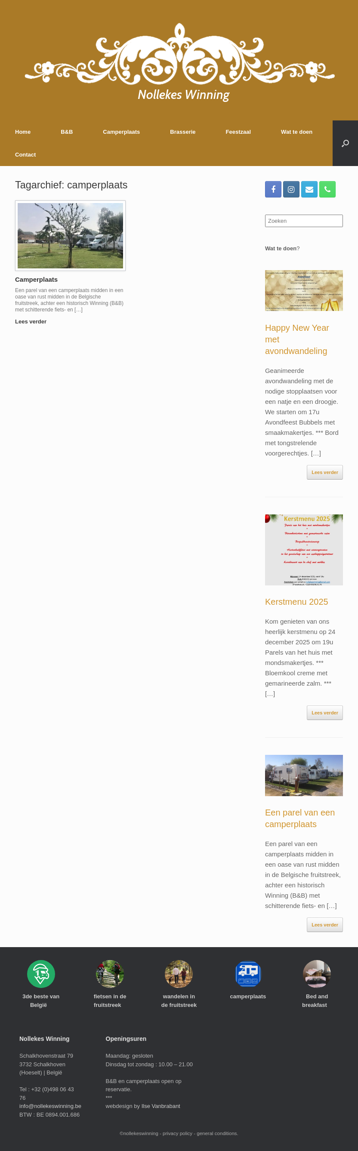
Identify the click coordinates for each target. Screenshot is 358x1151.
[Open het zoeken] (345, 143)
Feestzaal (238, 132)
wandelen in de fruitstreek (179, 1004)
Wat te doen (296, 132)
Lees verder (33, 321)
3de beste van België (40, 1000)
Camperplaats (121, 132)
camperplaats (248, 1000)
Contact (25, 154)
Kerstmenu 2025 (296, 601)
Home (23, 132)
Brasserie (182, 132)
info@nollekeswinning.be (50, 1106)
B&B (67, 132)
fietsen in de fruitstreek (110, 1000)
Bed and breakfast (317, 1000)
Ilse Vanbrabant (161, 1106)
